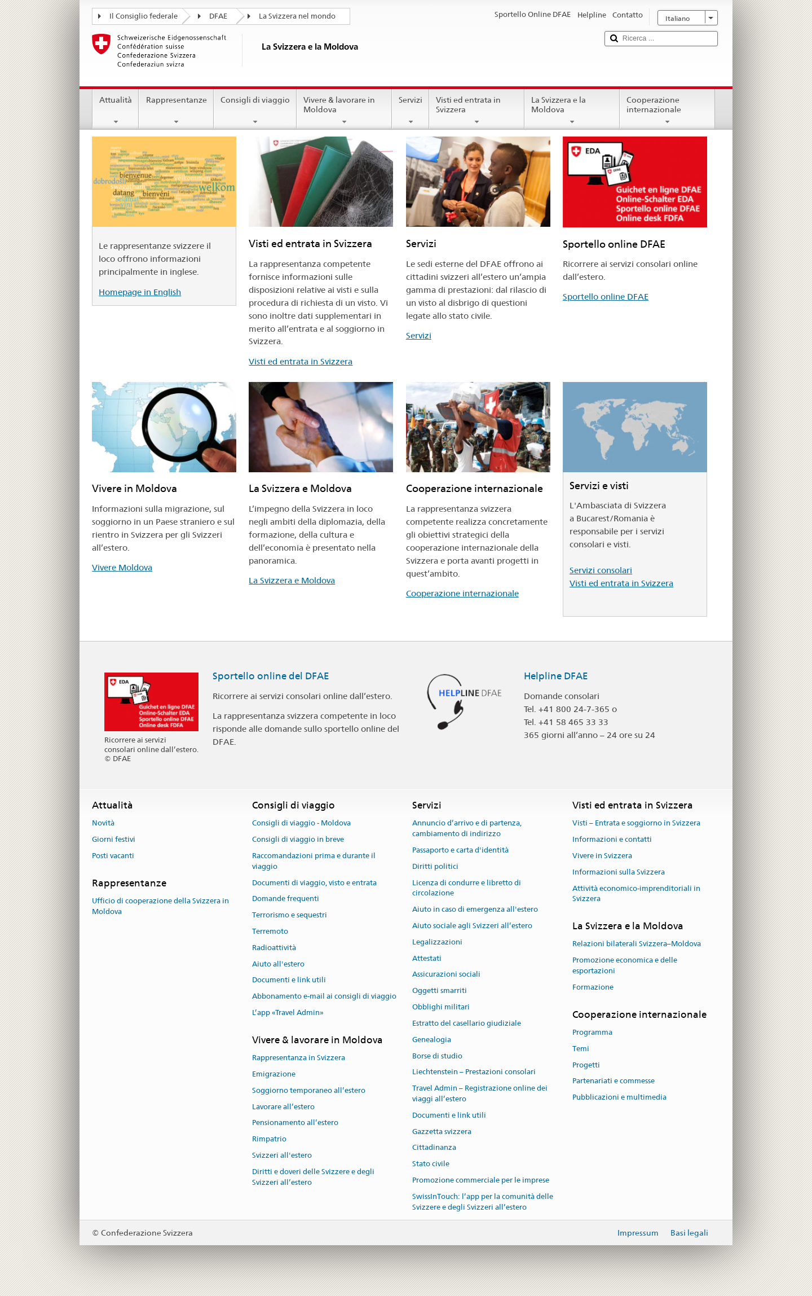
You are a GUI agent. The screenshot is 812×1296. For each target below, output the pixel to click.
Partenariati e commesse (613, 1081)
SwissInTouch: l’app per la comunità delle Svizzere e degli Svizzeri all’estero (482, 1201)
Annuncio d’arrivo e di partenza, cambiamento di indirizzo (467, 828)
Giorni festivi (113, 839)
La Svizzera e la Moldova (572, 110)
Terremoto (270, 931)
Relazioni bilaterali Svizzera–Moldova (636, 944)
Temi (580, 1048)
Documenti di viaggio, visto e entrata (314, 882)
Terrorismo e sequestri (289, 915)
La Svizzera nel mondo (297, 16)
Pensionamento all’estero (295, 1123)
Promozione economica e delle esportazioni (624, 966)
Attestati (427, 958)
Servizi (410, 110)
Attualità (115, 110)
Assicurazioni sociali (446, 974)
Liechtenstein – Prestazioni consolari (474, 1072)
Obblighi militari (441, 1007)
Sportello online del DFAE (271, 676)
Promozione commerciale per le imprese (480, 1180)
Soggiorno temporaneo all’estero (308, 1090)
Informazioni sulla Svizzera (618, 872)
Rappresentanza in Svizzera (298, 1057)
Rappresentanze (176, 110)
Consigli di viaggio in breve (298, 839)
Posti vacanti (113, 855)
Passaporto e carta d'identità (460, 850)
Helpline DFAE (556, 676)
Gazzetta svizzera (441, 1131)
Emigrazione (273, 1074)
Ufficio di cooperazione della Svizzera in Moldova (160, 906)
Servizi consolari (601, 570)
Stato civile (430, 1163)
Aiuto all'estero (278, 964)
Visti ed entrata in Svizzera (477, 110)
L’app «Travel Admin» (288, 1012)
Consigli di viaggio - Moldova (301, 823)
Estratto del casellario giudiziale (466, 1023)
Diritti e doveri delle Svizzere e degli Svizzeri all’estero (313, 1177)
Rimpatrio (269, 1139)
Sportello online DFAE (605, 296)
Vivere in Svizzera (602, 855)
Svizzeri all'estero (282, 1155)
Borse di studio (437, 1056)
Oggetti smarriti (439, 991)
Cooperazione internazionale (667, 110)
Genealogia (431, 1039)
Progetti (586, 1065)
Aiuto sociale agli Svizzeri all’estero (472, 925)
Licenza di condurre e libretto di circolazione (466, 888)
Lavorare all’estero (283, 1106)
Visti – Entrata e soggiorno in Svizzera (636, 823)
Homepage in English (140, 292)
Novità (103, 823)
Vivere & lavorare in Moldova (344, 110)
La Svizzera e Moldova (292, 580)
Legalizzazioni (437, 942)
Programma (592, 1032)
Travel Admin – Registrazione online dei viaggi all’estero (480, 1093)
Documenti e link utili (289, 980)
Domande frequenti (285, 899)
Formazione (593, 987)
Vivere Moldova (122, 567)
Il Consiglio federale (143, 16)
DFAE (218, 16)
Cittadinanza (434, 1148)
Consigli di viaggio (255, 110)
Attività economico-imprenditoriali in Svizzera (636, 893)
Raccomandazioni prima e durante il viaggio (314, 861)
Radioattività (274, 947)
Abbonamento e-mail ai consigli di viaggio (324, 996)
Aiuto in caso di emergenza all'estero (475, 909)
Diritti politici (435, 866)
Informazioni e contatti (612, 839)
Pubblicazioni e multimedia (619, 1097)
